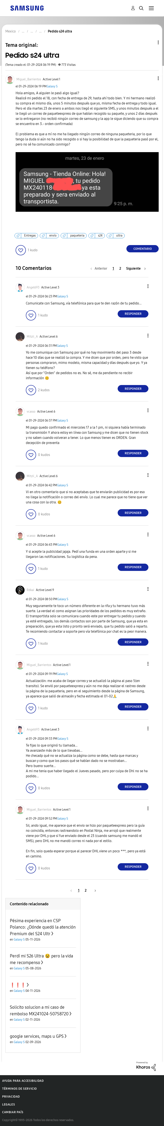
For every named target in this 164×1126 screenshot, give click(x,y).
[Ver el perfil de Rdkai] (30, 590)
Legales (8, 1104)
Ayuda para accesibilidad (23, 1081)
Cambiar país (12, 1112)
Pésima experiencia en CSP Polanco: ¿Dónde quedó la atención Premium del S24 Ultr (43, 927)
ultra (119, 235)
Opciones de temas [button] (151, 42)
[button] (151, 78)
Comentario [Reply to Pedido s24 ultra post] (142, 249)
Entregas (30, 235)
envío (53, 235)
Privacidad (11, 1096)
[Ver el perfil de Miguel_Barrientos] (28, 79)
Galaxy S (52, 86)
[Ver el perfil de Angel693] (33, 287)
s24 (100, 235)
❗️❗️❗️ (18, 985)
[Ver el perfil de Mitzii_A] (32, 336)
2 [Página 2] (120, 268)
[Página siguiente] (135, 268)
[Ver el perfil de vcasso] (31, 411)
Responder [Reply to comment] (133, 314)
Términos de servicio (19, 1089)
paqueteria (77, 235)
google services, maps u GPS (37, 1036)
